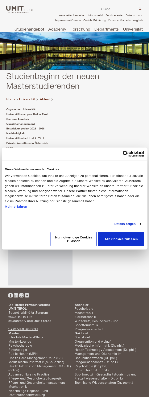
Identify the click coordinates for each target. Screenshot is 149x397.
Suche (140, 9)
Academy (57, 29)
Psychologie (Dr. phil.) (91, 366)
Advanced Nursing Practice (29, 374)
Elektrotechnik (85, 317)
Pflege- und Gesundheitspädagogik (35, 378)
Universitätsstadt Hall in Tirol (25, 138)
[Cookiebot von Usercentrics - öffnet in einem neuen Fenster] (125, 154)
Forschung (80, 29)
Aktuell (45, 99)
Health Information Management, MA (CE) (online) (39, 368)
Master (13, 333)
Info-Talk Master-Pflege (26, 337)
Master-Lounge (19, 341)
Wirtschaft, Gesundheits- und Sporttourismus (97, 323)
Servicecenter (114, 15)
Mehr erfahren (16, 206)
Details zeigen (125, 224)
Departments (106, 29)
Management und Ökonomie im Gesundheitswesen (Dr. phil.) (98, 356)
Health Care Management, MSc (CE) (35, 358)
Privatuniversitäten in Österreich (27, 143)
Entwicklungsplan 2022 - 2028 (25, 128)
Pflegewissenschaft (89, 329)
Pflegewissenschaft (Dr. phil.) (96, 362)
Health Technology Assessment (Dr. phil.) (105, 349)
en (137, 21)
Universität (133, 29)
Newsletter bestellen (72, 15)
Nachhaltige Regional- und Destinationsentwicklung (28, 393)
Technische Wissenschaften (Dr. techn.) (104, 382)
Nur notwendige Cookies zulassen (73, 239)
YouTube (27, 295)
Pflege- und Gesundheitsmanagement (36, 382)
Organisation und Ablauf (93, 341)
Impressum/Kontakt (68, 20)
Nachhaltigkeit (15, 133)
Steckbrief (82, 337)
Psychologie (84, 308)
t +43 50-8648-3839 (23, 329)
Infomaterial (95, 15)
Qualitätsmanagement (20, 123)
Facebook (10, 295)
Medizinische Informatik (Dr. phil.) (99, 345)
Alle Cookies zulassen (121, 239)
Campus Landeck (17, 119)
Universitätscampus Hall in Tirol (26, 114)
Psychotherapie (20, 345)
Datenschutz (134, 15)
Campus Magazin (119, 20)
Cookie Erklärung (94, 20)
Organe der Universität (21, 109)
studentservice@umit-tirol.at (29, 321)
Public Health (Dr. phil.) (92, 370)
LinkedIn (16, 295)
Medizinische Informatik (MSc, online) (36, 362)
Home (10, 99)
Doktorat (81, 333)
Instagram (21, 295)
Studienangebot (29, 29)
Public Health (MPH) (23, 353)
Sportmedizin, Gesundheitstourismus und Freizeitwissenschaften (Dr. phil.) (106, 376)
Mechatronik (84, 313)
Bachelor (81, 305)
